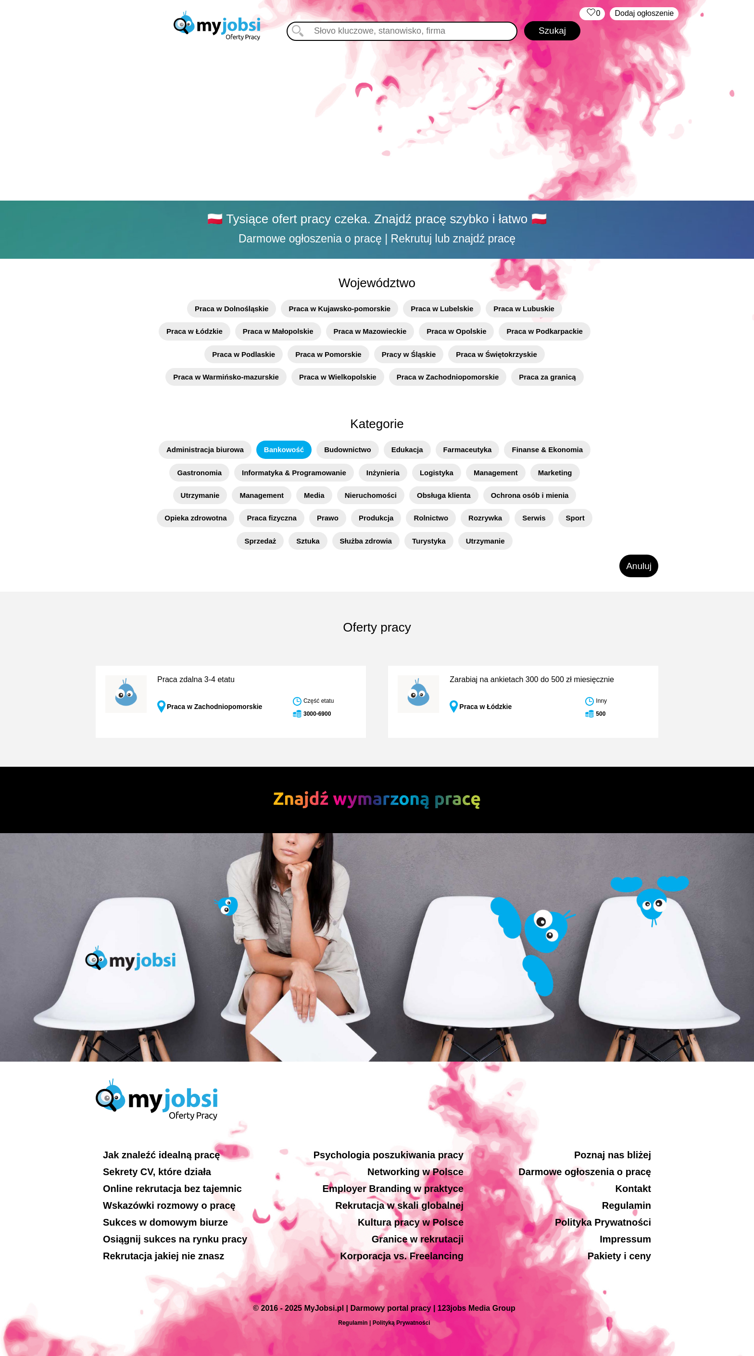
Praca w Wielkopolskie (338, 377)
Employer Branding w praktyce (393, 1188)
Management (496, 473)
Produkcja (376, 518)
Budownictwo (347, 449)
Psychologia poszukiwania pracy (389, 1155)
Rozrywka (485, 518)
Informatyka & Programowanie (294, 473)
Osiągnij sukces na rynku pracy (175, 1239)
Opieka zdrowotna (195, 518)
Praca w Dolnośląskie (231, 308)
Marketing (555, 473)
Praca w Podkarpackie (544, 331)
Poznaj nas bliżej (612, 1155)
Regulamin (626, 1205)
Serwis (533, 518)
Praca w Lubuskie (523, 308)
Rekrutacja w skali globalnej (399, 1205)
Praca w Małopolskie (278, 331)
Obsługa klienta (444, 495)
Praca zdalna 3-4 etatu (196, 679)
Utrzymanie (200, 495)
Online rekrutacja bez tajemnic (172, 1188)
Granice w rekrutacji (418, 1239)
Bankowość (284, 449)
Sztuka (307, 541)
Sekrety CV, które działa (157, 1171)
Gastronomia (199, 473)
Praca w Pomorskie (328, 354)
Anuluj (639, 566)
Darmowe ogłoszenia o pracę (584, 1171)
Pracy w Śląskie (409, 354)
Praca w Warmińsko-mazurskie (226, 377)
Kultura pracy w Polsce (411, 1222)
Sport (575, 518)
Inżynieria (383, 473)
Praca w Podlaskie (243, 354)
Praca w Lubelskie (442, 308)
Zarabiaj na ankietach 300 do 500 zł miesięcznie (532, 679)
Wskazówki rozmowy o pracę (169, 1205)
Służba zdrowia (366, 541)
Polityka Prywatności (603, 1222)
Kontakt (633, 1188)
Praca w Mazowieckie (370, 331)
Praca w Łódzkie (194, 331)
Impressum (625, 1239)
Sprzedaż (260, 541)
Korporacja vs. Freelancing (402, 1256)
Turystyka (429, 541)
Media (314, 495)
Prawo (328, 518)
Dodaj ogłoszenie (644, 13)
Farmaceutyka (467, 449)
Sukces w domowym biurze (165, 1222)
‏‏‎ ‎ (592, 13)
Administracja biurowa (205, 449)
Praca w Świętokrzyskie (496, 354)
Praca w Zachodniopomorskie (448, 377)
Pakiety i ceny (619, 1256)
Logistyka (436, 473)
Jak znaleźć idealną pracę (161, 1155)
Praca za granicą (547, 377)
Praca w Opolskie (456, 331)
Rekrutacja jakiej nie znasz (163, 1256)
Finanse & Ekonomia (547, 449)
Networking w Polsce (415, 1171)
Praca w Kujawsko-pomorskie (339, 308)
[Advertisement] (377, 122)
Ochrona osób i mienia (530, 495)
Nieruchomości (371, 495)
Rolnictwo (431, 518)
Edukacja (407, 449)
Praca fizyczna (271, 518)
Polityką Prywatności (401, 1322)
